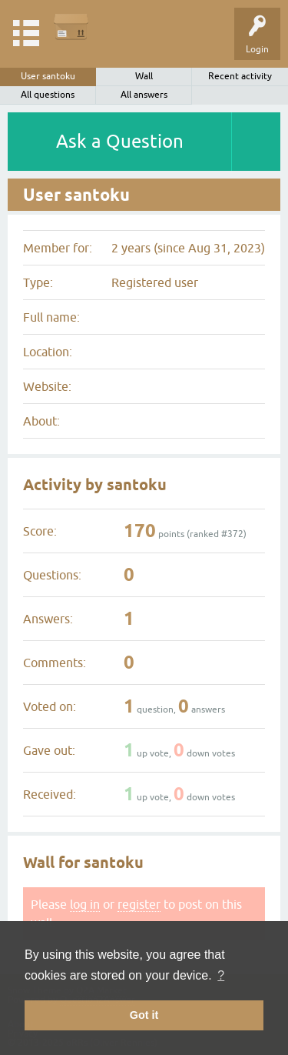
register (139, 904)
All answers (144, 94)
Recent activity (240, 76)
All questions (47, 94)
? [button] (220, 975)
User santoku (48, 76)
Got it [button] (144, 1015)
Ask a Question (120, 141)
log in (85, 904)
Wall (144, 76)
